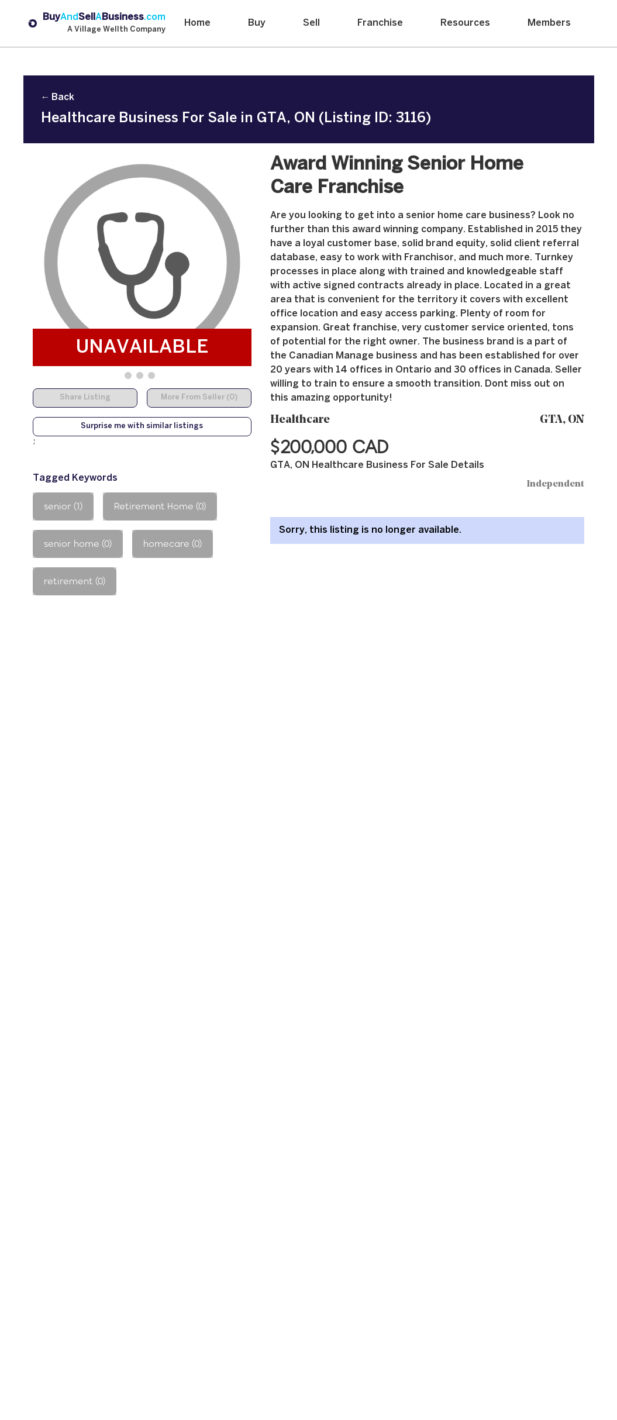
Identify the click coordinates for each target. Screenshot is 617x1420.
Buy (257, 23)
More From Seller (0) (199, 397)
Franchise (380, 23)
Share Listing (85, 397)
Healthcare (300, 420)
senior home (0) (78, 543)
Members (549, 23)
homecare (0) (172, 543)
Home (197, 23)
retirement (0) (74, 581)
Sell (311, 23)
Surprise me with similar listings (142, 426)
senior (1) (63, 506)
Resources (465, 23)
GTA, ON (562, 420)
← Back (57, 97)
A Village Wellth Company (116, 29)
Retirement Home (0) (160, 506)
